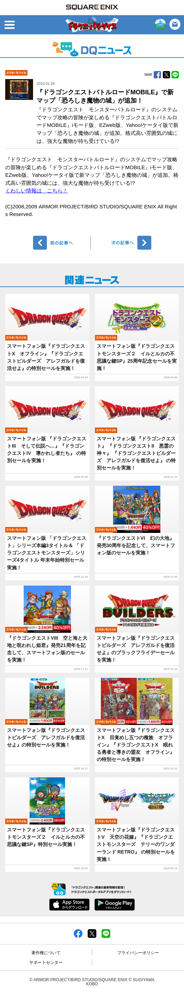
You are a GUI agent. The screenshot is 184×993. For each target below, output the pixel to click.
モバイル (16, 73)
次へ (122, 243)
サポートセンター (46, 962)
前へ (62, 243)
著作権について (46, 952)
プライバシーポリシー (138, 952)
